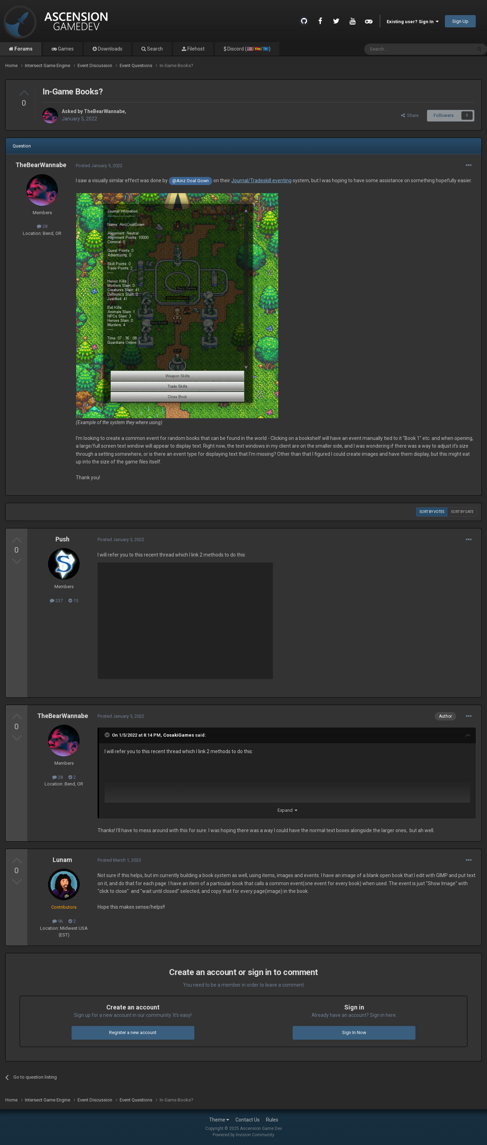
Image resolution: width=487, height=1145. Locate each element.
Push (62, 539)
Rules (272, 1120)
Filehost (195, 49)
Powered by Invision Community (243, 1134)
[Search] (401, 49)
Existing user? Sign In (413, 21)
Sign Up (460, 21)
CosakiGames (178, 735)
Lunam (62, 859)
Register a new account (132, 1032)
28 (42, 226)
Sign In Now (354, 1032)
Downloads (109, 49)
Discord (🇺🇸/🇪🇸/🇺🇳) (248, 49)
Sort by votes (432, 512)
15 (73, 600)
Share (410, 115)
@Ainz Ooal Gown (190, 180)
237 (56, 600)
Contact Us (247, 1120)
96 (57, 921)
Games (65, 49)
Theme (219, 1120)
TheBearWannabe (104, 111)
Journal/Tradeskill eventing (261, 180)
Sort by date (462, 512)
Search (154, 49)
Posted (99, 165)
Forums (23, 49)
